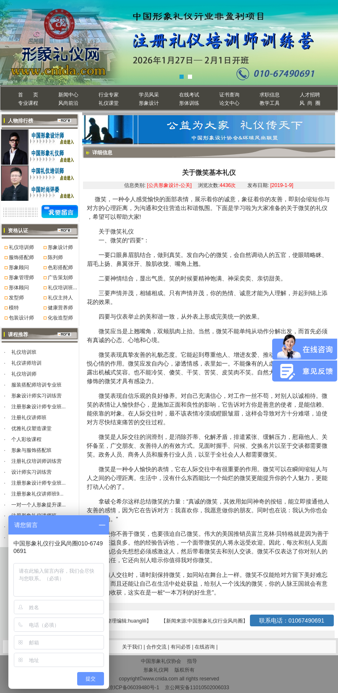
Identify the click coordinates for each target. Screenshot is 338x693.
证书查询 (229, 95)
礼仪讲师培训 (26, 363)
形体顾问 (19, 288)
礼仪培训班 (23, 352)
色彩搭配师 (60, 267)
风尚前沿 (68, 103)
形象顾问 (19, 267)
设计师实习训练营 (31, 472)
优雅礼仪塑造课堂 (31, 428)
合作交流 (157, 647)
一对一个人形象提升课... (38, 505)
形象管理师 (21, 277)
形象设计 (149, 103)
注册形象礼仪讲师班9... (37, 494)
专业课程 (28, 103)
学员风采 (149, 95)
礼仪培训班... (62, 288)
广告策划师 (60, 277)
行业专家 (109, 95)
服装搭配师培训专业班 (36, 385)
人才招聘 (310, 95)
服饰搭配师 (21, 257)
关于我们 (132, 647)
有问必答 (181, 647)
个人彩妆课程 (26, 439)
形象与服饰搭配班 (31, 450)
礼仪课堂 (109, 103)
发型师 (16, 298)
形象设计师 (60, 247)
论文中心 (229, 103)
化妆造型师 (60, 318)
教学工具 (270, 103)
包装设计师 (21, 318)
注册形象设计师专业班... (38, 407)
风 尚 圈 (309, 103)
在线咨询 (205, 647)
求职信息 (270, 95)
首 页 (28, 95)
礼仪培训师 (21, 247)
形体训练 (189, 103)
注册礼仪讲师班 (29, 417)
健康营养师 (60, 308)
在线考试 (189, 95)
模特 (14, 308)
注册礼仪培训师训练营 (36, 461)
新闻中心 (68, 95)
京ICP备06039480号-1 (134, 687)
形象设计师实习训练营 (36, 396)
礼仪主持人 (60, 298)
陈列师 (55, 257)
